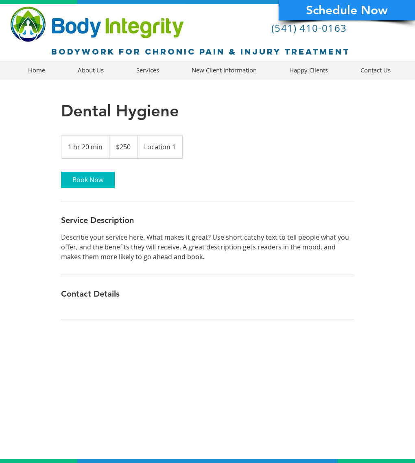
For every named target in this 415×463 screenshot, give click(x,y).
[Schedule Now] (347, 10)
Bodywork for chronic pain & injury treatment (200, 51)
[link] (88, 180)
